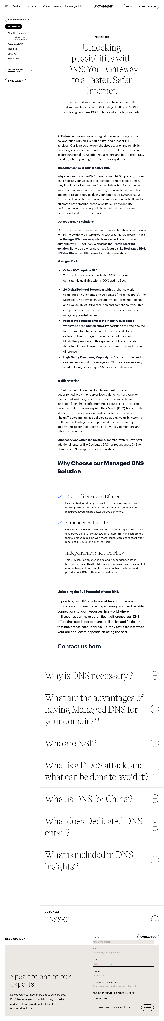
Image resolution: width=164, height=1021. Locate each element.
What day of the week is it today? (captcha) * (114, 993)
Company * (97, 971)
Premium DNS (15, 44)
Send (147, 1007)
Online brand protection (15, 70)
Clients (46, 6)
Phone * (96, 959)
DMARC (12, 53)
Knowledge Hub (73, 6)
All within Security (17, 33)
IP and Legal (14, 81)
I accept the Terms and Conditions (114, 1007)
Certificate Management (21, 38)
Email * (96, 948)
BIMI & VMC (14, 58)
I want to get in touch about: (107, 982)
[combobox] (96, 964)
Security (12, 26)
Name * (96, 938)
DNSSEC (12, 49)
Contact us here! (80, 646)
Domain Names (16, 19)
